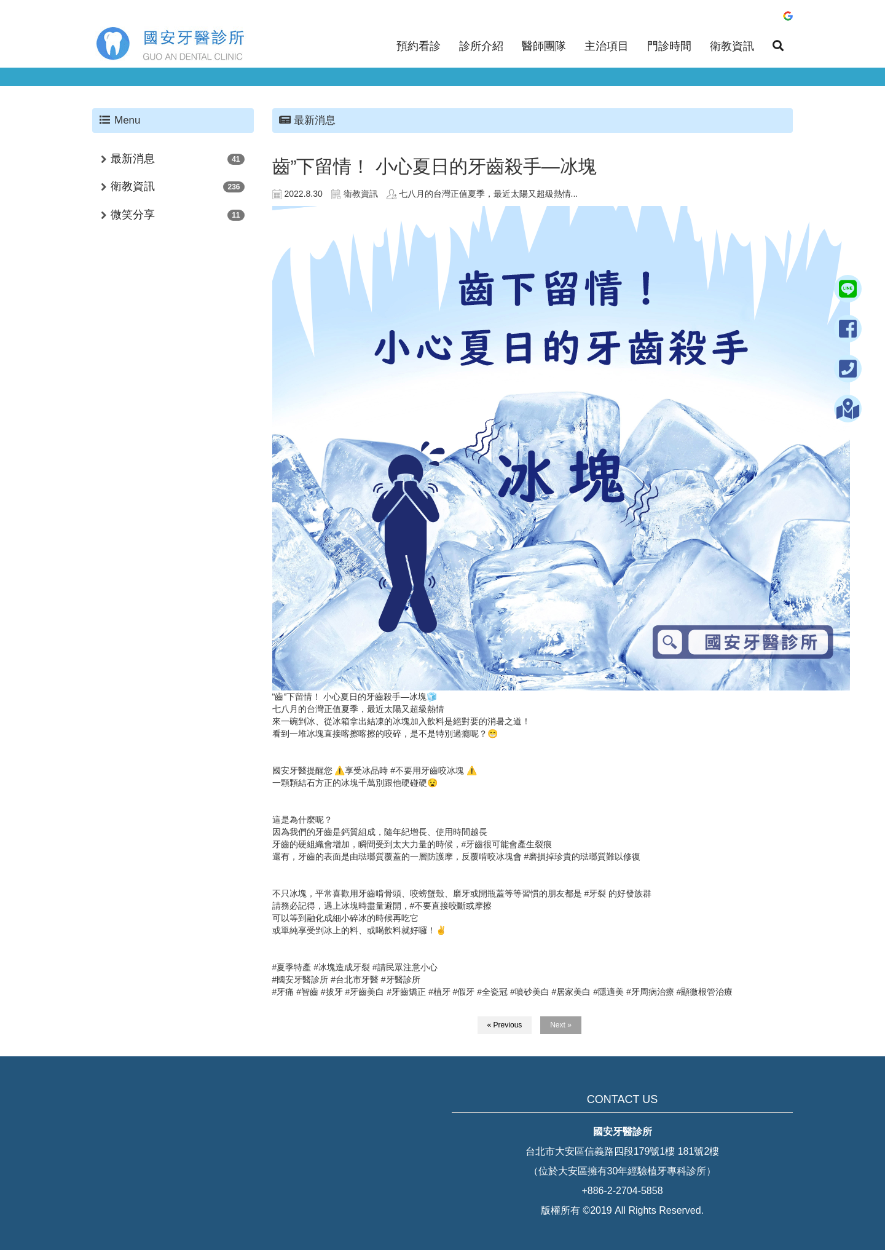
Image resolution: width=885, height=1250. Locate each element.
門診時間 (669, 46)
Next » (561, 1025)
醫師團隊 (544, 46)
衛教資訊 (732, 46)
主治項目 (606, 46)
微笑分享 (133, 214)
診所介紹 (481, 46)
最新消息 (133, 158)
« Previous (504, 1025)
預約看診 (418, 46)
